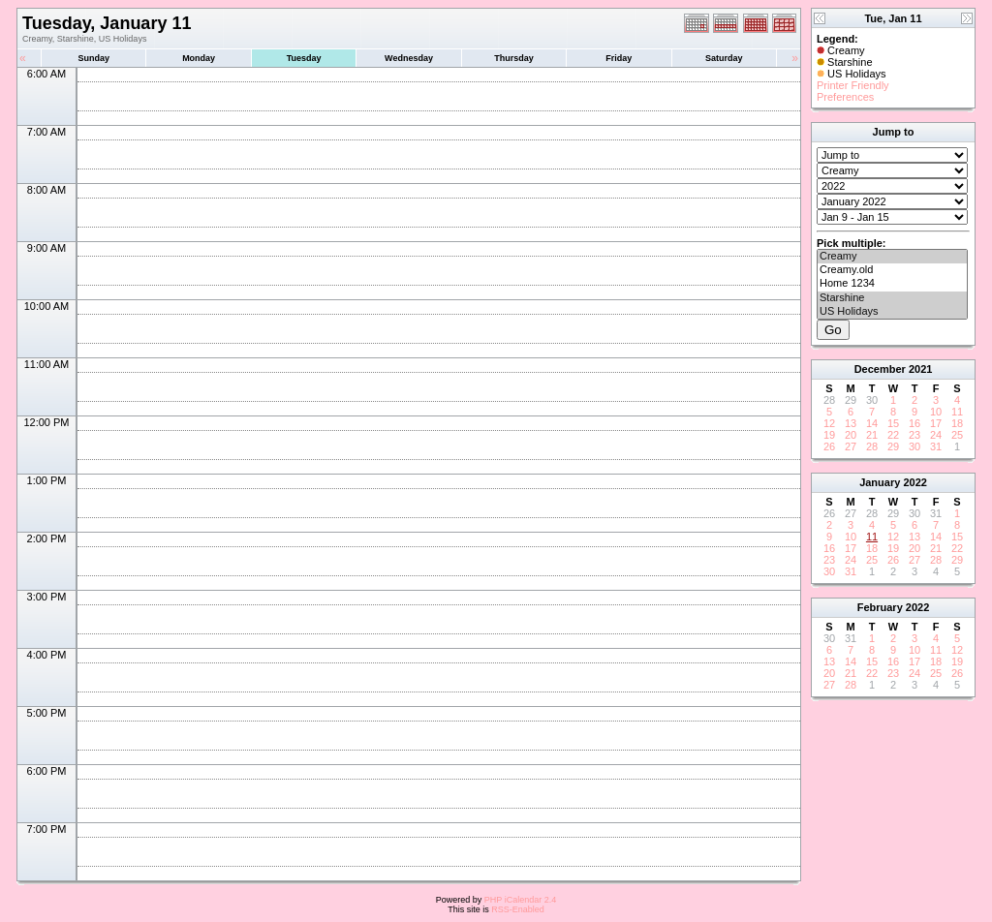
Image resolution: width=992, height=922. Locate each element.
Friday (618, 58)
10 (936, 411)
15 (893, 423)
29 (893, 446)
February (880, 607)
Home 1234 (892, 284)
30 (914, 446)
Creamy (892, 256)
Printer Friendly (853, 85)
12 (829, 423)
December (880, 369)
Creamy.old (892, 270)
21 (872, 435)
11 (957, 411)
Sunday (93, 58)
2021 (920, 369)
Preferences (845, 97)
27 (850, 446)
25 (957, 435)
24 (936, 435)
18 (957, 423)
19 (829, 435)
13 (850, 423)
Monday (198, 58)
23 (914, 435)
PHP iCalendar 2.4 (520, 900)
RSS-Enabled (517, 909)
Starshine (892, 298)
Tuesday (304, 58)
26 (829, 446)
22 (893, 435)
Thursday (514, 58)
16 (914, 423)
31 (936, 446)
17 (936, 423)
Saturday (724, 58)
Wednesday (409, 58)
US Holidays (892, 312)
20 (850, 435)
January (879, 482)
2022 (914, 482)
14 (872, 423)
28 (872, 446)
